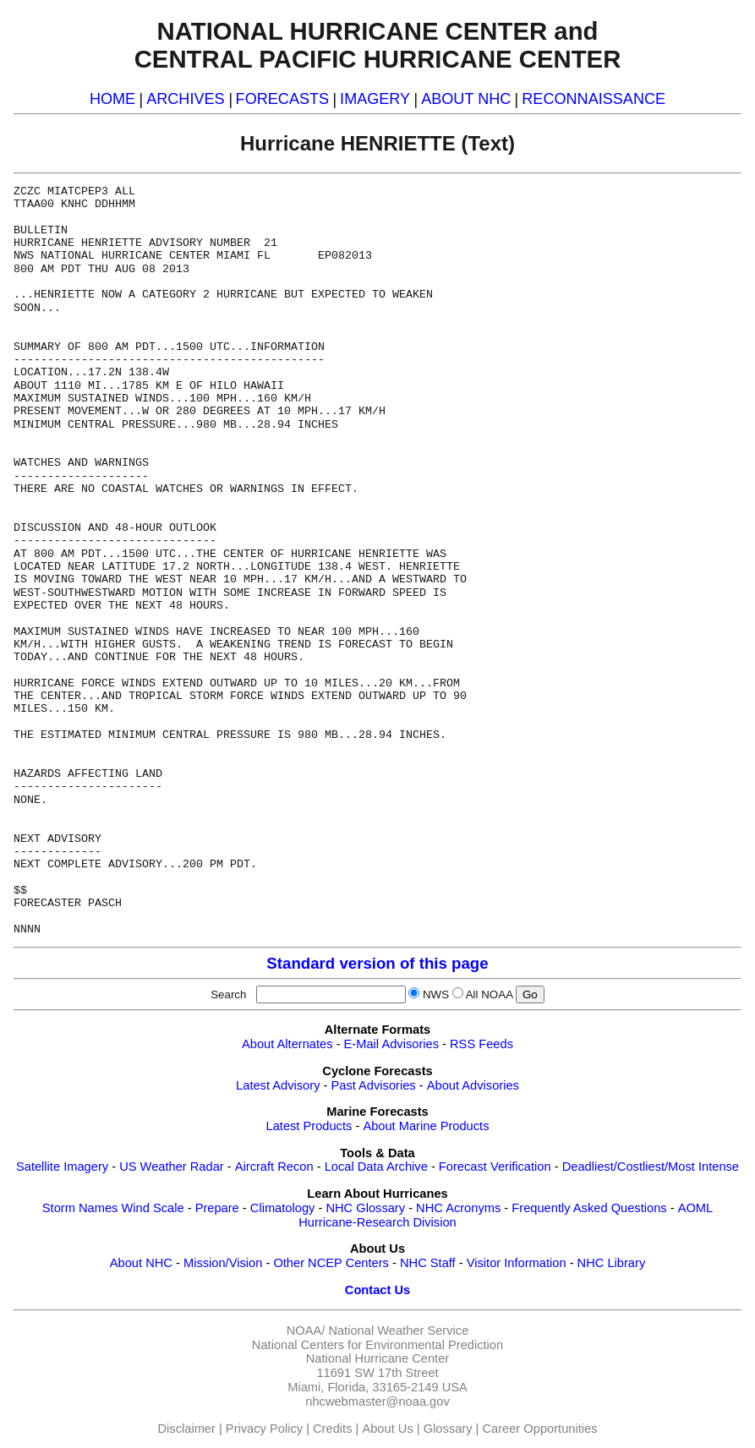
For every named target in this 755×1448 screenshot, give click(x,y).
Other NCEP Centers (331, 1263)
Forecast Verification (495, 1166)
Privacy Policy (264, 1428)
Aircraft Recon (274, 1166)
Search (232, 994)
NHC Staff (428, 1263)
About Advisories (473, 1085)
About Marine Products (426, 1126)
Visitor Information (516, 1263)
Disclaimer (187, 1428)
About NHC (141, 1263)
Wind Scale (152, 1208)
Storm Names (80, 1208)
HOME (112, 98)
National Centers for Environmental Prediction (377, 1345)
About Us (387, 1428)
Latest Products (309, 1126)
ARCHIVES (185, 98)
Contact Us (377, 1290)
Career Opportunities (539, 1428)
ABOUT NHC (466, 98)
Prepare (217, 1208)
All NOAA (489, 994)
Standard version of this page (377, 963)
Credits (332, 1428)
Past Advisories (373, 1085)
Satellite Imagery (62, 1166)
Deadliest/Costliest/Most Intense (650, 1166)
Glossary (448, 1428)
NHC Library (611, 1263)
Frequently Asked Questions (589, 1208)
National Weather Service (398, 1330)
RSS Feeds (481, 1044)
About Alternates (287, 1044)
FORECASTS (283, 98)
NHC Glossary (365, 1208)
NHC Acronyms (458, 1208)
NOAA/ (306, 1330)
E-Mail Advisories (391, 1044)
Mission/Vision (222, 1263)
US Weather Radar (171, 1166)
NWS (436, 994)
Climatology (282, 1208)
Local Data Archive (376, 1166)
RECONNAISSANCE (593, 98)
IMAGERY (375, 98)
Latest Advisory (278, 1085)
